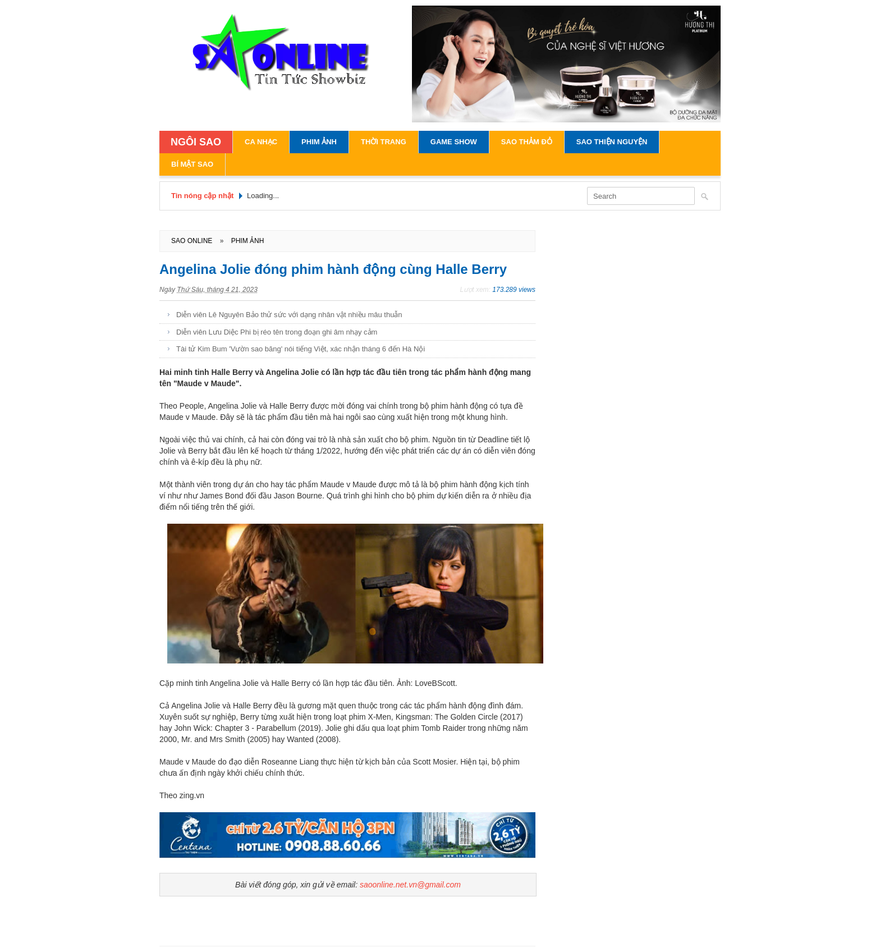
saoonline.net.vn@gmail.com (410, 884)
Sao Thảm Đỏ (526, 142)
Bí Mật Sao (192, 164)
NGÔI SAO (196, 142)
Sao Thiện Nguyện (612, 142)
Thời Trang (383, 142)
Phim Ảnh (319, 142)
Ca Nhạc (261, 142)
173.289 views (513, 290)
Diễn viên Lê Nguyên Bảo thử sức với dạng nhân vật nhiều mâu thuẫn (289, 314)
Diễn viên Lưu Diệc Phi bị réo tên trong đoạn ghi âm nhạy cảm (276, 332)
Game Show (453, 142)
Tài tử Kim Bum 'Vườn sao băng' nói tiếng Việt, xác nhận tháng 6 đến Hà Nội (300, 349)
